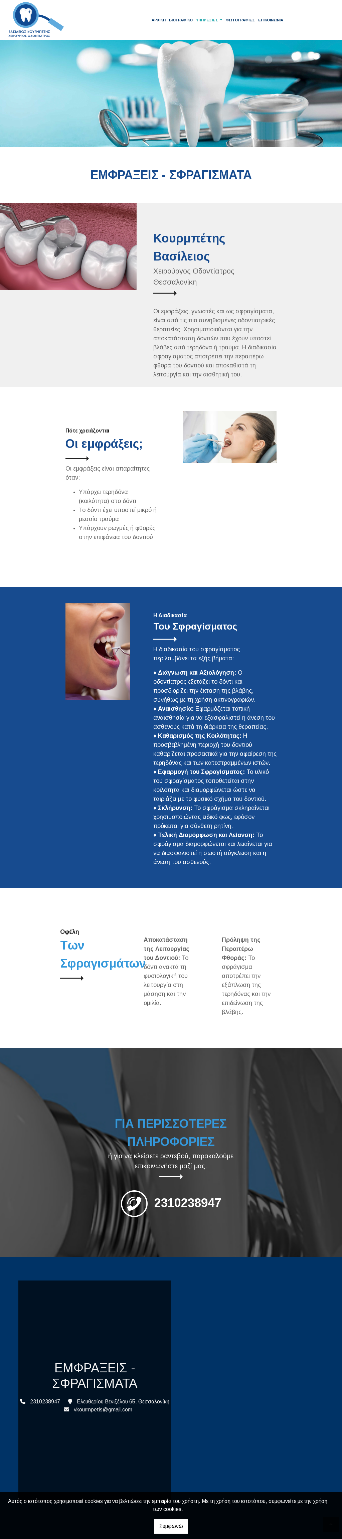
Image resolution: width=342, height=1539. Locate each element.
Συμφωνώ (171, 1526)
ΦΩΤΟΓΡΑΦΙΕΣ (240, 20)
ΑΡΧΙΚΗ (159, 20)
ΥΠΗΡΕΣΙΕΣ (207, 20)
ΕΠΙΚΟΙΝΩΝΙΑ (270, 20)
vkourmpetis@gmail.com (103, 1409)
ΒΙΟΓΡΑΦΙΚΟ (181, 20)
